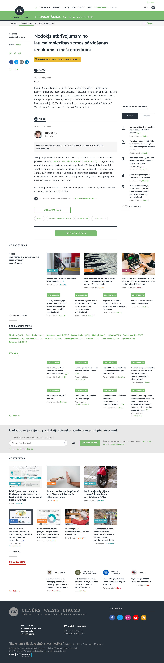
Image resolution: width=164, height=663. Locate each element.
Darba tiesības (35, 335)
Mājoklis (145, 181)
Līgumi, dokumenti (57, 335)
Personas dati (18, 342)
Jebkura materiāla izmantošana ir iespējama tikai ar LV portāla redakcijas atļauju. (43, 648)
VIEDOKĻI (66, 8)
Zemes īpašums (99, 218)
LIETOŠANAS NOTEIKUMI (31, 628)
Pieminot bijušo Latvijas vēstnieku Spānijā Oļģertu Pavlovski (114, 582)
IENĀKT (152, 2)
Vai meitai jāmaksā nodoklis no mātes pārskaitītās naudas (142, 130)
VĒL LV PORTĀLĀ (17, 458)
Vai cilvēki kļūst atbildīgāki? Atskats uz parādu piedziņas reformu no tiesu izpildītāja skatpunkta (20, 534)
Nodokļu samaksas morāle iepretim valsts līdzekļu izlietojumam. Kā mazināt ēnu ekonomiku (99, 281)
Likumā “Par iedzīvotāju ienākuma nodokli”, (75, 161)
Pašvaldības (34, 339)
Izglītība (128, 339)
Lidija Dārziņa (51, 133)
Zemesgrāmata (82, 218)
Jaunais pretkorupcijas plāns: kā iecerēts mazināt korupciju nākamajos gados (63, 494)
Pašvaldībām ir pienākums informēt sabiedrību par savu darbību (114, 371)
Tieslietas (145, 170)
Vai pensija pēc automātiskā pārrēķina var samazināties (77, 531)
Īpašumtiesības (80, 335)
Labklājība (16, 339)
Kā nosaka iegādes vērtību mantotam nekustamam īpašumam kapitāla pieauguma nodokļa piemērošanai (86, 306)
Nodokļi (18, 45)
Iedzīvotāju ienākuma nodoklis (59, 218)
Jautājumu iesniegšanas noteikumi (83, 198)
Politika (55, 501)
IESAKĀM (13, 353)
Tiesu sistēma (110, 339)
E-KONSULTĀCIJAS (101, 8)
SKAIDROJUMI (45, 8)
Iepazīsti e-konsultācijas (22, 449)
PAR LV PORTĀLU (27, 625)
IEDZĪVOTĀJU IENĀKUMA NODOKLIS (24, 257)
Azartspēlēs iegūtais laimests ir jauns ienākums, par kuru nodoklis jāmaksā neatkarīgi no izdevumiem (138, 281)
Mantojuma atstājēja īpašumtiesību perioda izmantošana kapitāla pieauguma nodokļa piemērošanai (139, 191)
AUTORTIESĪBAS (27, 634)
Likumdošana (110, 544)
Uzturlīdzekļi (53, 339)
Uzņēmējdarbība (74, 339)
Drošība (83, 591)
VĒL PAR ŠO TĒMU (18, 245)
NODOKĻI (13, 254)
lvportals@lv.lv (77, 631)
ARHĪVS (114, 8)
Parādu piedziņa (133, 335)
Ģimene (92, 339)
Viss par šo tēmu (20, 315)
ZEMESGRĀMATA (16, 260)
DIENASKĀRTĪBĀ (78, 8)
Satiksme (100, 501)
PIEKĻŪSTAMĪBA (27, 631)
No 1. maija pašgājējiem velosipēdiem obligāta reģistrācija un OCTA (96, 494)
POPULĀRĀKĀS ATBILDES (134, 107)
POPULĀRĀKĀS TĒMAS (20, 326)
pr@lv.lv (81, 634)
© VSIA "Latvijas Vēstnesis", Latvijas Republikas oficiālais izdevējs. (37, 651)
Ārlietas (118, 588)
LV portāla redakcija (75, 626)
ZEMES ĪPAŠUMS (16, 263)
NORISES (56, 8)
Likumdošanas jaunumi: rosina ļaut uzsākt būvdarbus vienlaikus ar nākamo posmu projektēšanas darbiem (104, 534)
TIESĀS (89, 8)
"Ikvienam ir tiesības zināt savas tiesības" (36, 643)
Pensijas (145, 153)
